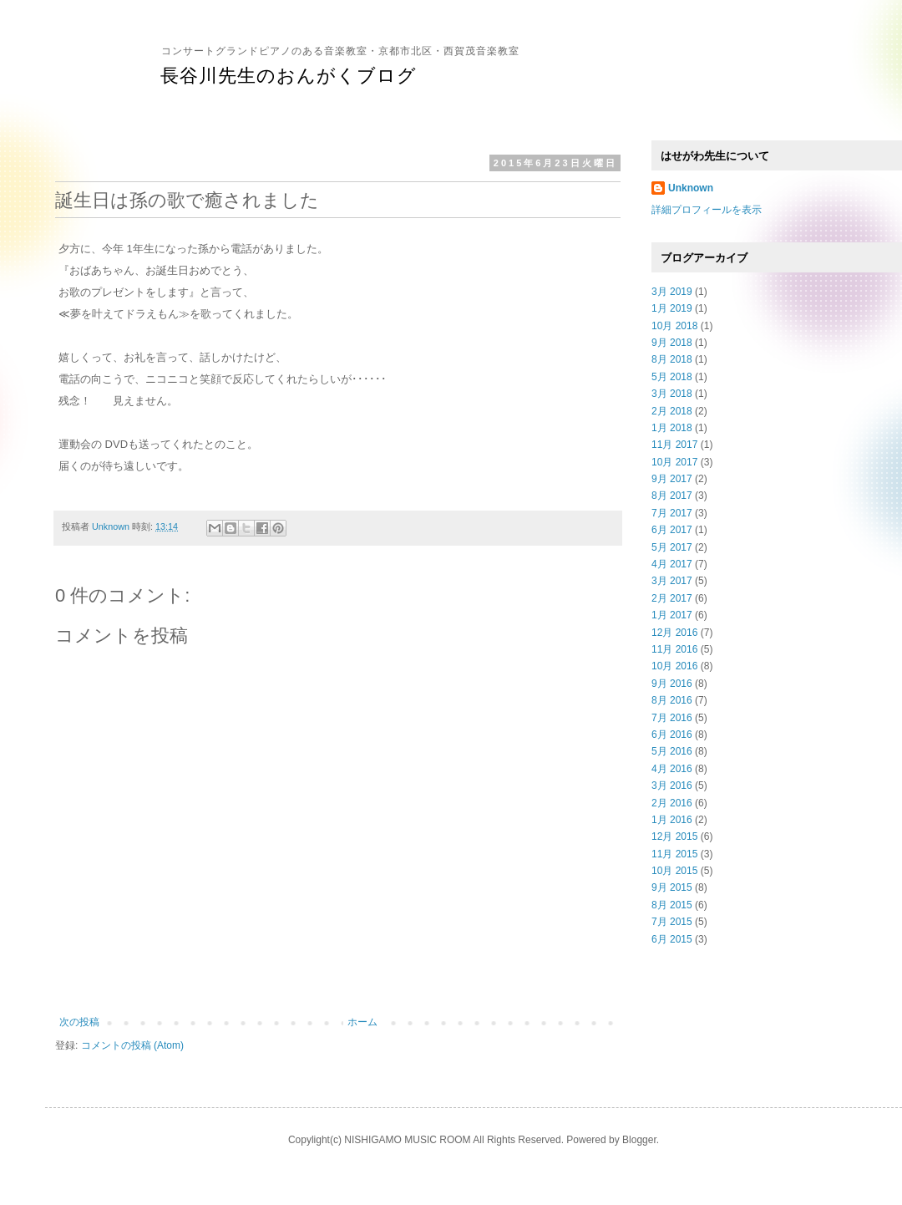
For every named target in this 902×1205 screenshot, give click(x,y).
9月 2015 (671, 887)
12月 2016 (674, 632)
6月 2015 (671, 939)
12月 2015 (674, 836)
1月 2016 (671, 820)
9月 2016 (671, 683)
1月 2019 (671, 308)
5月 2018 (671, 377)
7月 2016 (671, 718)
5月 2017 (671, 547)
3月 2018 (671, 393)
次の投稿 (79, 1022)
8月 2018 (671, 359)
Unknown (690, 188)
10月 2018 (674, 326)
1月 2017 (671, 615)
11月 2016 (674, 649)
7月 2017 (671, 513)
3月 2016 (671, 785)
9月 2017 (671, 479)
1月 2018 (671, 428)
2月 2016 (671, 803)
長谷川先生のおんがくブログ (288, 75)
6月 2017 (671, 530)
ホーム (362, 1022)
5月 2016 (671, 751)
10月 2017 (674, 462)
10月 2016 (674, 666)
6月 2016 (671, 734)
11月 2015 (674, 854)
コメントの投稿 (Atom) (132, 1045)
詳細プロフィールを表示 (706, 210)
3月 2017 (671, 581)
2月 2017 (671, 598)
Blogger (639, 1140)
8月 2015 (671, 905)
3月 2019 (671, 291)
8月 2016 (671, 700)
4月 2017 (671, 564)
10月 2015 (674, 871)
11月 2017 (674, 444)
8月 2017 (671, 495)
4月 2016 (671, 769)
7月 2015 (671, 922)
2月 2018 (671, 411)
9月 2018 (671, 342)
